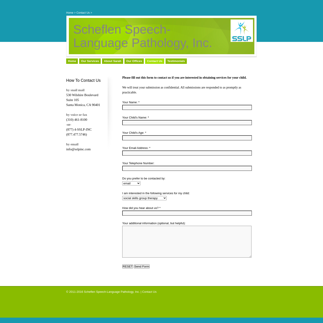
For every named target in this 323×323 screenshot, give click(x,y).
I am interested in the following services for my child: (156, 193)
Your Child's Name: (134, 117)
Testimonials (176, 61)
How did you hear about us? (140, 208)
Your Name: (129, 102)
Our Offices (134, 61)
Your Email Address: (135, 148)
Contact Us (83, 12)
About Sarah (112, 61)
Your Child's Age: (133, 132)
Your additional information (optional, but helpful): (154, 223)
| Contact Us (149, 297)
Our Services (90, 61)
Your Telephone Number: (138, 163)
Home (69, 12)
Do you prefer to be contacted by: (143, 178)
